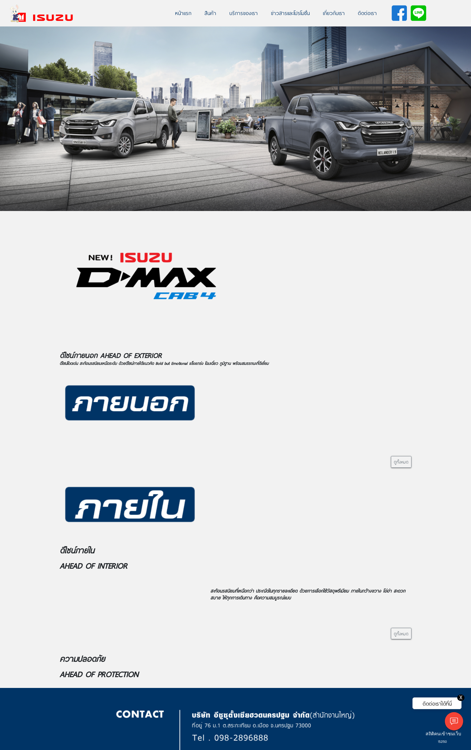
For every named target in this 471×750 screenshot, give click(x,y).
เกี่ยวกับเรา (334, 13)
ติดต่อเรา (367, 13)
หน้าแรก (183, 13)
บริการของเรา (243, 13)
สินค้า (210, 13)
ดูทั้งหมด (401, 462)
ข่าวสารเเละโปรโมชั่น (290, 13)
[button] (35, 118)
